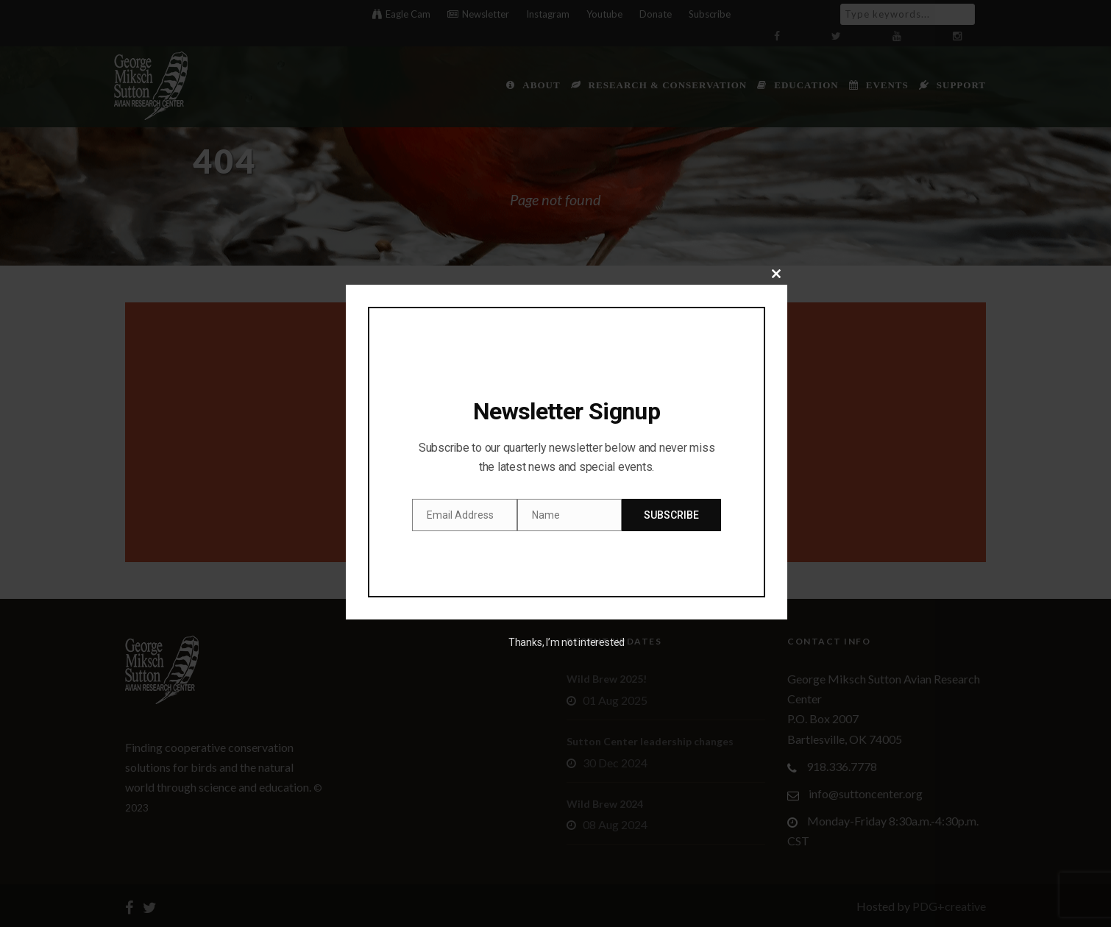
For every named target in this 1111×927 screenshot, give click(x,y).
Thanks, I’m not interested (566, 642)
